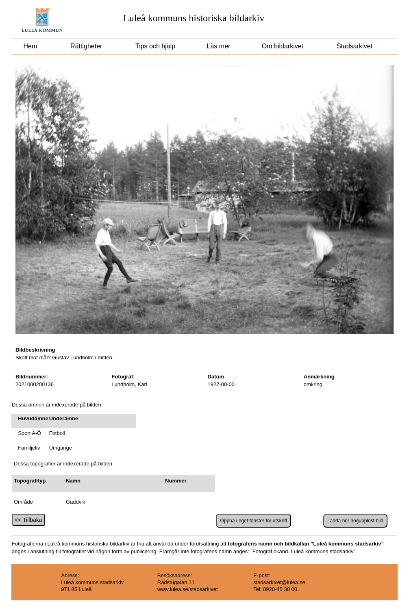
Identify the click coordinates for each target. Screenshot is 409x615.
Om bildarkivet (282, 46)
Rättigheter (86, 46)
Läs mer (217, 46)
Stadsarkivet (354, 46)
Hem (30, 46)
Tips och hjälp (154, 46)
